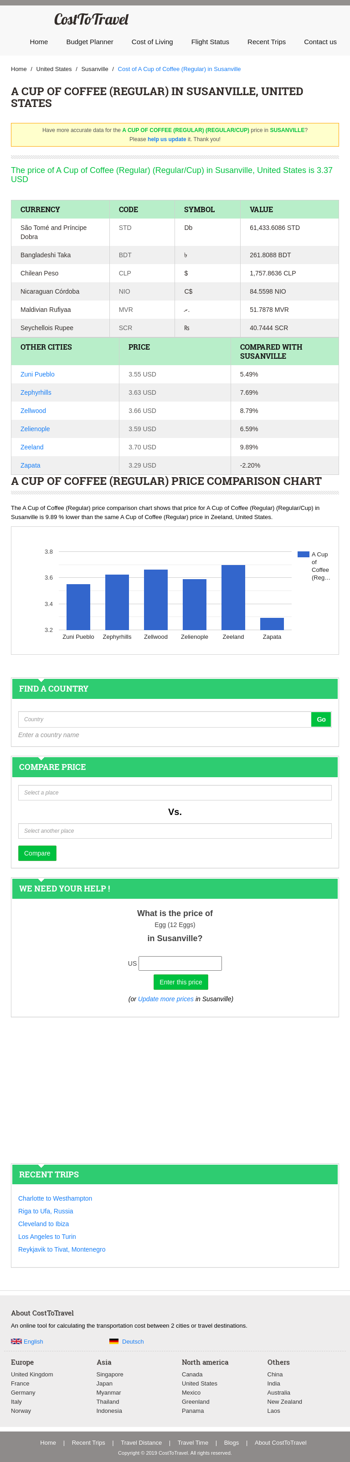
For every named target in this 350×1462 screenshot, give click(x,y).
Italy (16, 1401)
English (33, 1341)
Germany (23, 1392)
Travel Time (193, 1442)
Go (321, 719)
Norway (21, 1410)
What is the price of (175, 913)
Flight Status (210, 42)
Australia (279, 1392)
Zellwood (33, 410)
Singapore (110, 1374)
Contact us (320, 42)
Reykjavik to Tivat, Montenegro (61, 1249)
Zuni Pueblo (38, 374)
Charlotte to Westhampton (55, 1198)
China (275, 1374)
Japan (105, 1383)
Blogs (231, 1442)
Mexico (191, 1392)
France (20, 1383)
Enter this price (181, 982)
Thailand (108, 1401)
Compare (37, 853)
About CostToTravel (281, 1442)
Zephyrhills (36, 392)
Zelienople (35, 429)
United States (199, 1383)
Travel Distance (141, 1442)
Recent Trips (266, 42)
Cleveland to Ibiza (43, 1224)
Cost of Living (152, 42)
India (274, 1383)
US (132, 963)
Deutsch (133, 1341)
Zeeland (32, 447)
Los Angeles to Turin (47, 1236)
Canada (192, 1374)
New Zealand (285, 1401)
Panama (193, 1410)
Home (39, 42)
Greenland (196, 1401)
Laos (274, 1410)
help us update (167, 139)
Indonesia (109, 1410)
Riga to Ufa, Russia (45, 1211)
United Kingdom (32, 1374)
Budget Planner (89, 42)
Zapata (31, 465)
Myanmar (109, 1392)
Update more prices (166, 999)
